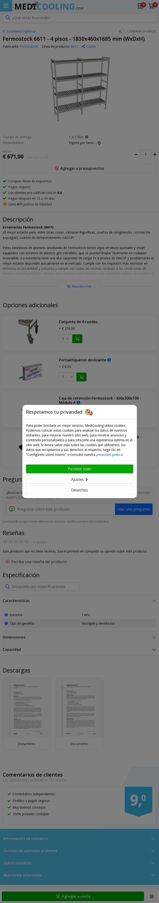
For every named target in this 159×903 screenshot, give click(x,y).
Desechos (79, 490)
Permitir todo (79, 468)
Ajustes (79, 479)
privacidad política (109, 454)
